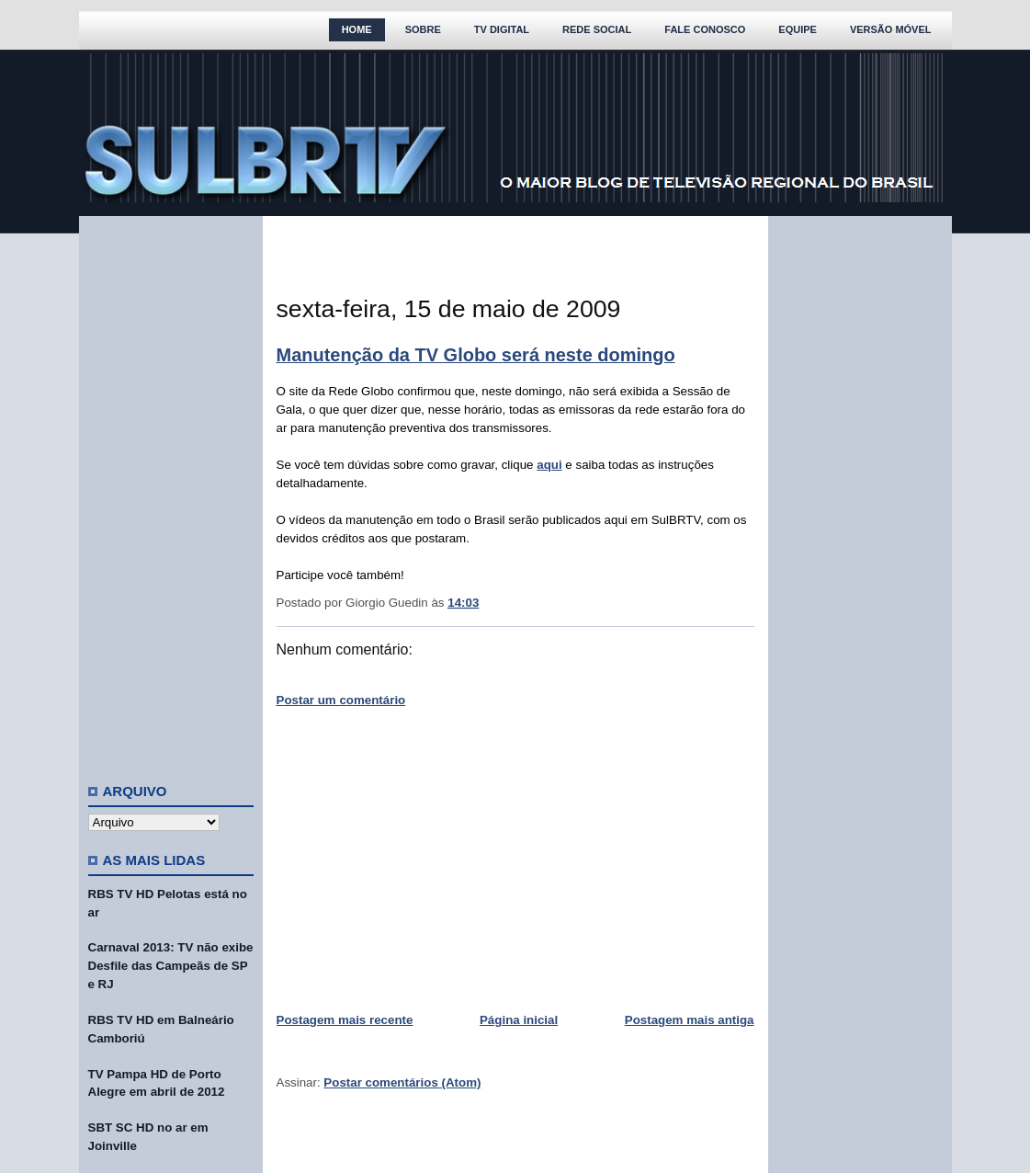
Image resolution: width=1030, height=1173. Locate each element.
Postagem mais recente (345, 1020)
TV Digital (501, 29)
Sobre (423, 29)
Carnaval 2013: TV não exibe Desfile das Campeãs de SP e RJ (171, 965)
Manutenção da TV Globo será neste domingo (476, 355)
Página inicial (519, 1020)
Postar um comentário (341, 700)
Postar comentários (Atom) (402, 1082)
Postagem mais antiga (689, 1020)
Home (357, 29)
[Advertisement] (171, 492)
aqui (549, 465)
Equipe (797, 29)
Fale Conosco (704, 29)
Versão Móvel (891, 29)
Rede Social (596, 29)
